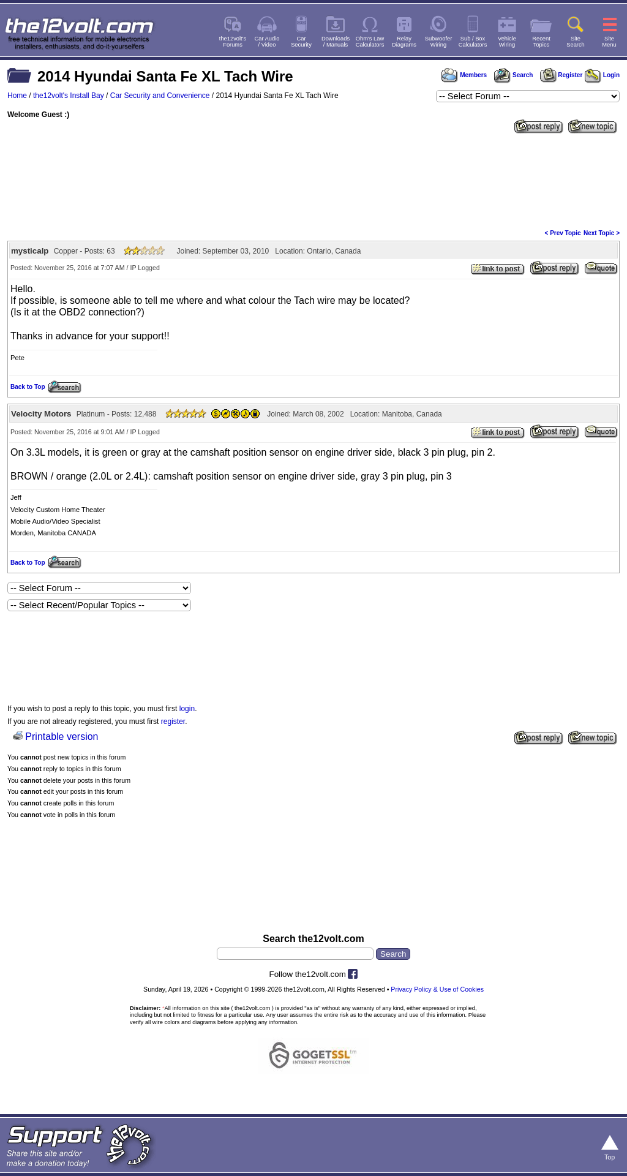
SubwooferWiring (438, 42)
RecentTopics (541, 42)
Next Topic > (602, 233)
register (173, 721)
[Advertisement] (313, 180)
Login (602, 75)
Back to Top (27, 386)
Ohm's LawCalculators (370, 42)
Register (561, 75)
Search (513, 75)
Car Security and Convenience (160, 95)
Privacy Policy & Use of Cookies (437, 989)
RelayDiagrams (404, 42)
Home (17, 95)
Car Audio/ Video (267, 42)
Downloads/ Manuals (335, 42)
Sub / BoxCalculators (473, 42)
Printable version (61, 736)
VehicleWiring (507, 42)
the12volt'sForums (232, 42)
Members (464, 75)
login (187, 708)
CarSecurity (301, 42)
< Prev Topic (563, 233)
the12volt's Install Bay (68, 95)
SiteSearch (575, 42)
